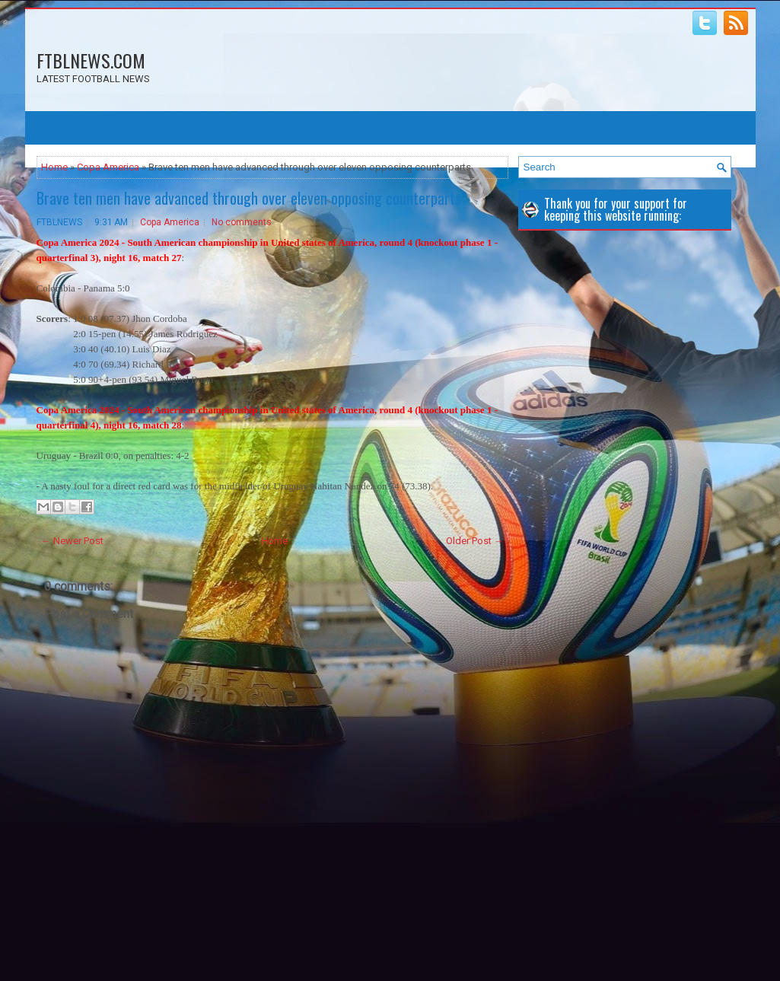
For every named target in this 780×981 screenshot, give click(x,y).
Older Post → (475, 540)
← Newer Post (72, 540)
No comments (242, 222)
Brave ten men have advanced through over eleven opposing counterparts (249, 197)
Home (54, 167)
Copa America (108, 167)
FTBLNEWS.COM (91, 60)
